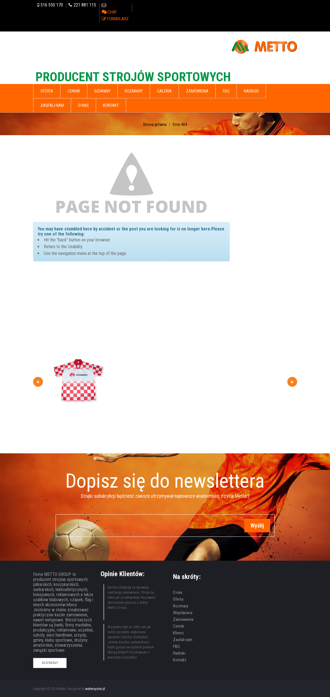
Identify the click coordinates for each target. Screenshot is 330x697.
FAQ (176, 646)
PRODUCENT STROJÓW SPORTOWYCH (133, 77)
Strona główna (155, 124)
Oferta (178, 599)
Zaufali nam (182, 639)
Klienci (178, 632)
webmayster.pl (95, 689)
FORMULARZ (118, 18)
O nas (177, 592)
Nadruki (179, 653)
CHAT (112, 12)
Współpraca (182, 612)
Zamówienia (183, 619)
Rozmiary (180, 605)
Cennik (178, 626)
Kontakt (179, 659)
